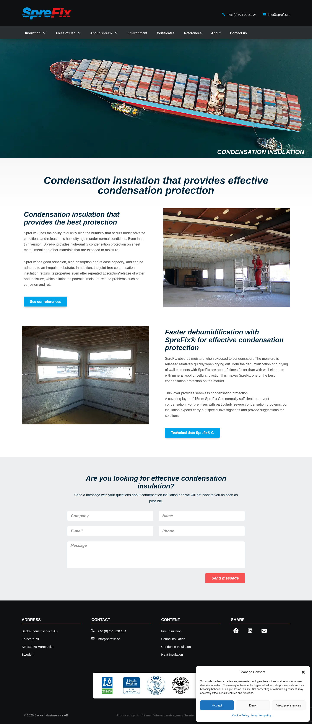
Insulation (35, 33)
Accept (217, 705)
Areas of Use (68, 33)
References (193, 33)
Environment (137, 33)
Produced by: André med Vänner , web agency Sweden (155, 715)
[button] (303, 672)
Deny (253, 705)
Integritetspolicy (261, 715)
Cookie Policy (240, 715)
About (215, 33)
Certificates (166, 33)
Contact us (238, 33)
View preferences (288, 705)
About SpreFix (104, 33)
